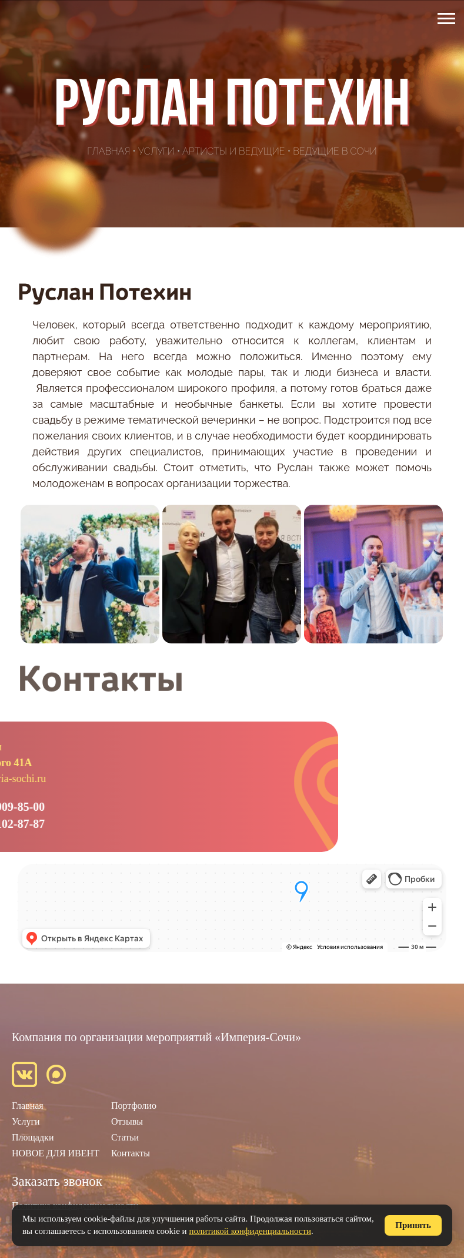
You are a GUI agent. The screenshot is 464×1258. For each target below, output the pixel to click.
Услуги (156, 151)
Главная (108, 151)
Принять (413, 1225)
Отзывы (127, 1121)
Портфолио (133, 1106)
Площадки (33, 1137)
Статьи (125, 1137)
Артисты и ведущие (233, 151)
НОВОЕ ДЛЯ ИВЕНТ (55, 1153)
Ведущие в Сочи (335, 151)
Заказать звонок (57, 1181)
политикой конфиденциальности (250, 1231)
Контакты (130, 1153)
